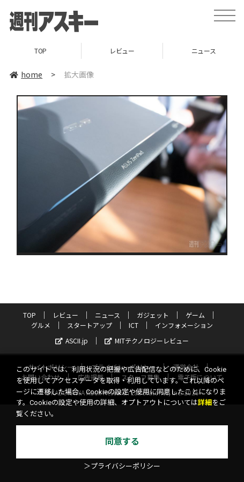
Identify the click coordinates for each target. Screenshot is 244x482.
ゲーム (195, 314)
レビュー (121, 50)
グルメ (40, 325)
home (26, 74)
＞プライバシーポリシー (122, 466)
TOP (40, 50)
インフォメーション (184, 325)
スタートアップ (89, 325)
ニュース (107, 314)
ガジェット (153, 314)
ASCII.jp (71, 340)
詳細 (205, 403)
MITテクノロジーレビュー (147, 340)
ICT (133, 325)
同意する (122, 442)
